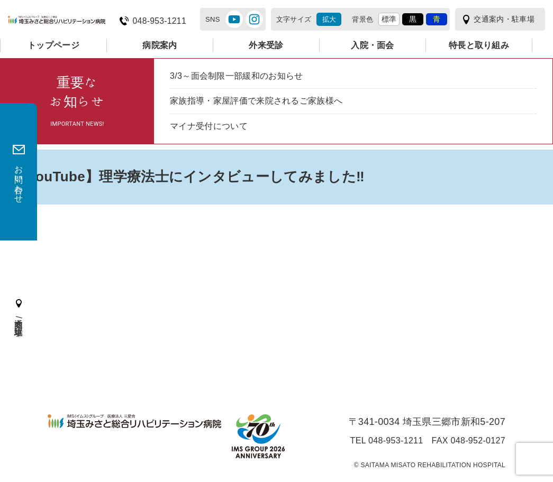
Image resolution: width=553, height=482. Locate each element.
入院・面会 (372, 45)
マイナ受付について (209, 126)
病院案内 (159, 45)
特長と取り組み (479, 45)
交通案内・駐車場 (504, 19)
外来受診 (266, 45)
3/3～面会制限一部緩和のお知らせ (236, 75)
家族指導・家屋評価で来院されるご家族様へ (256, 100)
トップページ (53, 45)
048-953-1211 (159, 20)
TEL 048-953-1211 (386, 441)
